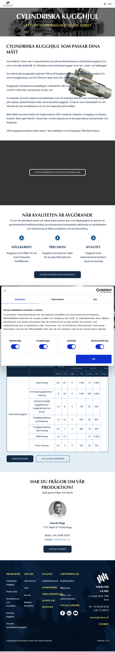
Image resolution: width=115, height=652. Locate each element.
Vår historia (29, 581)
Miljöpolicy (65, 588)
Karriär (27, 595)
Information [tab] (57, 299)
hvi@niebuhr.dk (61, 539)
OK (94, 359)
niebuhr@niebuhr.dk (99, 618)
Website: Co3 (103, 641)
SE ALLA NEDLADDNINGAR (54, 459)
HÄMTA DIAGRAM (20, 459)
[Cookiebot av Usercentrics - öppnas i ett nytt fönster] (98, 290)
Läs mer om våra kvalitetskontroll (57, 275)
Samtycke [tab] (20, 299)
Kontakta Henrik (57, 549)
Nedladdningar (52, 595)
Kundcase (48, 601)
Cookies (104, 625)
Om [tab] (95, 299)
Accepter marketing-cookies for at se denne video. (57, 172)
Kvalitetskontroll (50, 581)
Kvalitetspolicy (67, 581)
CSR (26, 588)
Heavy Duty (11, 592)
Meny (106, 4)
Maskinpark (49, 588)
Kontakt (47, 608)
